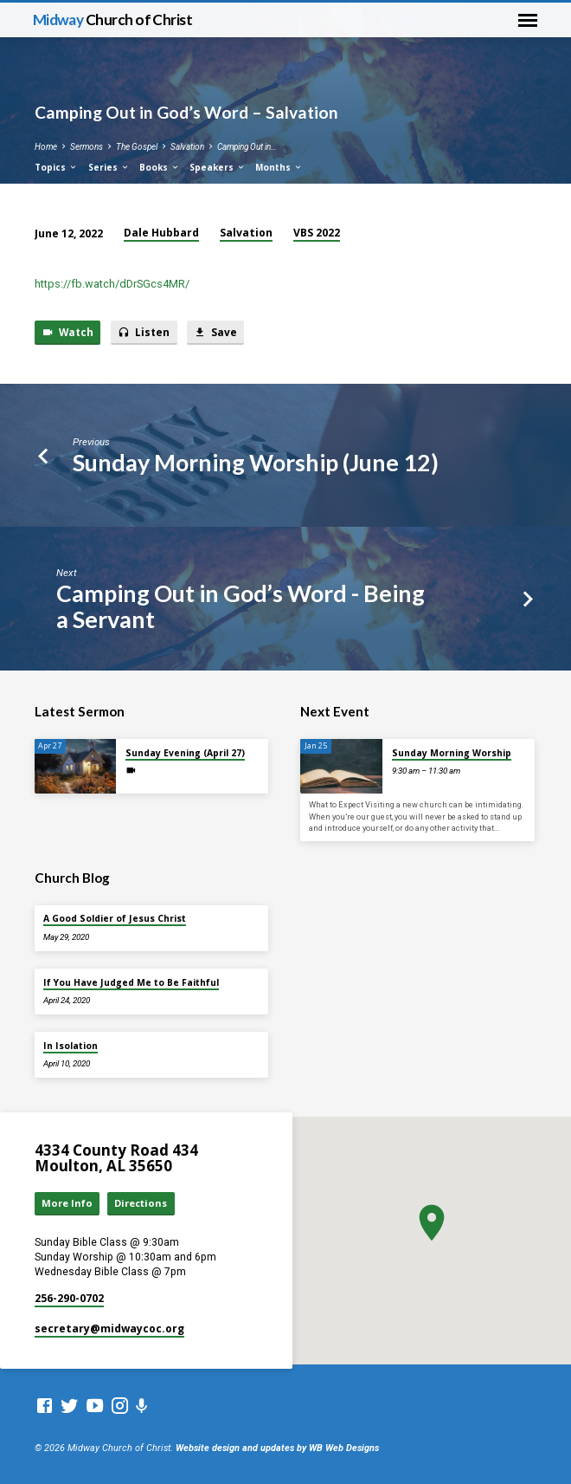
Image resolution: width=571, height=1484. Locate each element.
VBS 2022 (316, 232)
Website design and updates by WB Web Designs (277, 1448)
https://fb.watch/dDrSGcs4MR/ (112, 283)
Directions (140, 1202)
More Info (67, 1202)
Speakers (217, 167)
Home (46, 147)
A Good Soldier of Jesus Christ (114, 918)
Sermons (86, 147)
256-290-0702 (69, 1298)
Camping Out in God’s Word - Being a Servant (240, 605)
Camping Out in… (247, 147)
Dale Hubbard (161, 232)
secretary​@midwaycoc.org (109, 1328)
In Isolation (70, 1046)
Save (215, 332)
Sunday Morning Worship (451, 753)
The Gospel (136, 147)
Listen (144, 332)
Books (159, 167)
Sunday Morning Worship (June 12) (256, 462)
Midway (113, 19)
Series (109, 167)
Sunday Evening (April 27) (185, 753)
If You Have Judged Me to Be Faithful (131, 982)
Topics (56, 167)
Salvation (187, 147)
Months (279, 167)
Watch (67, 332)
